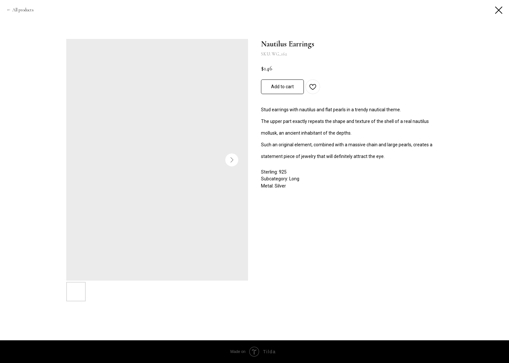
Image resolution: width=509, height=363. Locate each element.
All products (23, 10)
